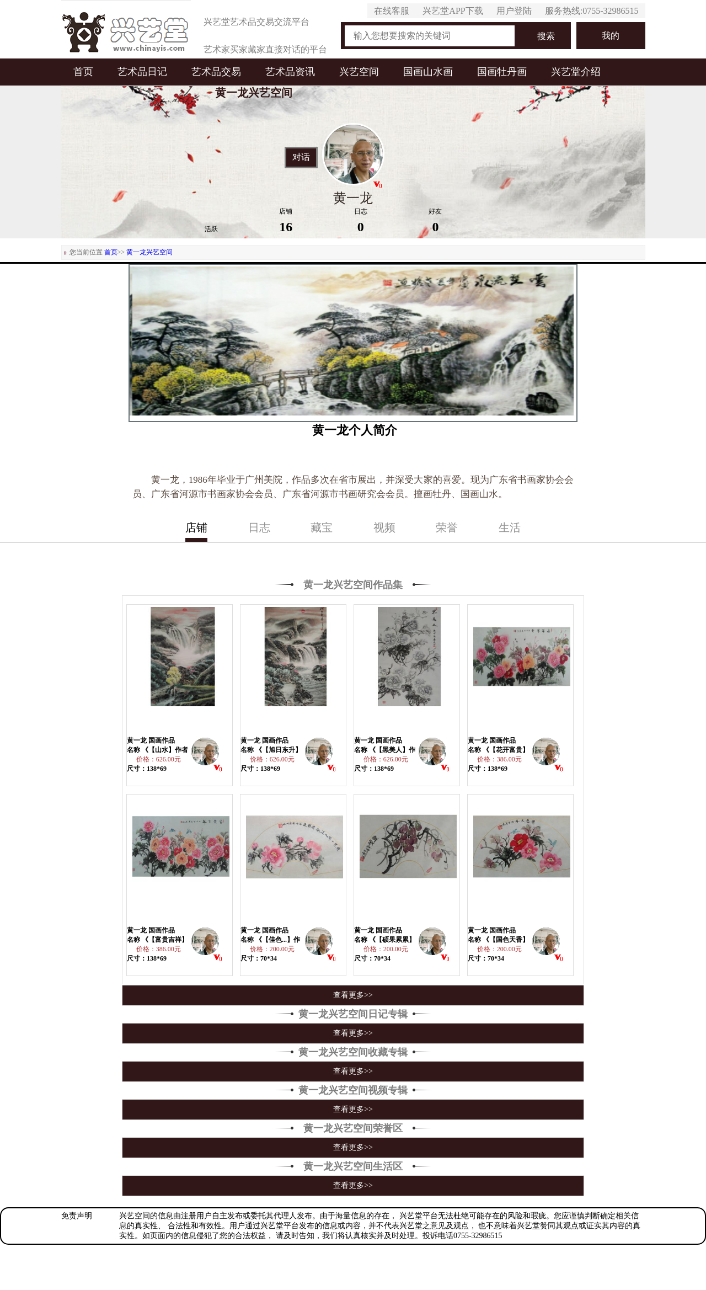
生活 (510, 527)
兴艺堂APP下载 (452, 10)
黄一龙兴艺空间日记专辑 (353, 1014)
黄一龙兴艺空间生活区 (353, 1166)
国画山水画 (428, 71)
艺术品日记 (142, 71)
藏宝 (322, 527)
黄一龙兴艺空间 (149, 252)
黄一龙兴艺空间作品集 (353, 584)
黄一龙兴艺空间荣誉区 (353, 1128)
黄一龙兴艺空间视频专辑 (353, 1090)
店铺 (196, 527)
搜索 (546, 36)
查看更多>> (353, 995)
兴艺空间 (359, 71)
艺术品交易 (216, 71)
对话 (301, 157)
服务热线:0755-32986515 (592, 10)
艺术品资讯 (290, 71)
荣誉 (447, 527)
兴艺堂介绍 (576, 71)
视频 (384, 527)
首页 (83, 71)
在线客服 (391, 10)
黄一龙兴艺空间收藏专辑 (353, 1052)
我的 (610, 35)
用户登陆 (514, 10)
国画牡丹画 (502, 71)
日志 (259, 527)
